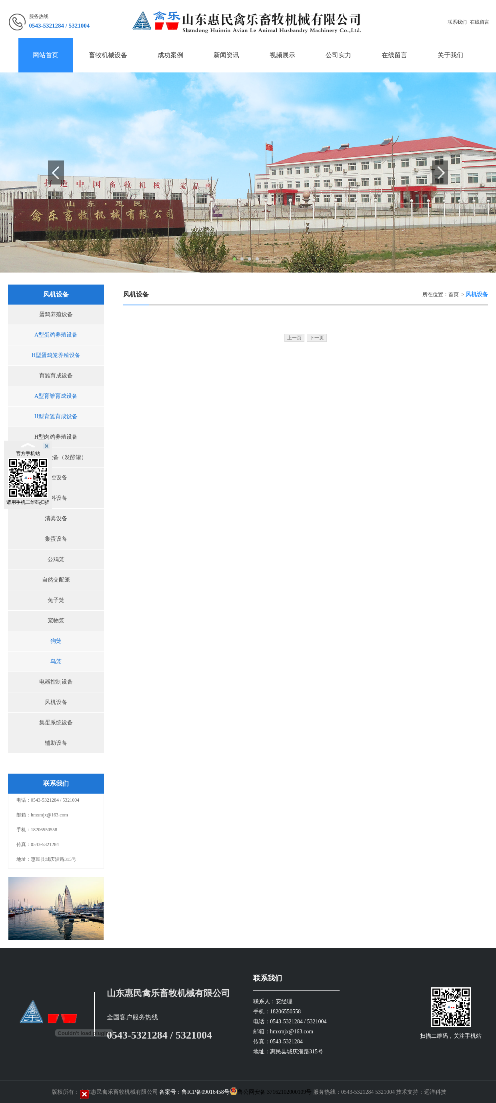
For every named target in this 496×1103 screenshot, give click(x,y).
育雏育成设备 (56, 376)
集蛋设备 (56, 539)
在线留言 (479, 22)
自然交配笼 (56, 580)
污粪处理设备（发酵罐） (56, 457)
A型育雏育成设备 (56, 396)
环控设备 (56, 478)
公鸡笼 (56, 559)
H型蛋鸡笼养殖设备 (56, 355)
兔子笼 (56, 600)
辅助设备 (56, 743)
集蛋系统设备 (56, 723)
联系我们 (457, 22)
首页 (453, 294)
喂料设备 (56, 498)
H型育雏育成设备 (56, 416)
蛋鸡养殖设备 (56, 314)
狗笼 (56, 641)
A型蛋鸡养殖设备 (56, 335)
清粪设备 (56, 518)
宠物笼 (56, 621)
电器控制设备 (56, 682)
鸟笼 (56, 661)
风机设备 (56, 702)
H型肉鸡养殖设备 (56, 437)
